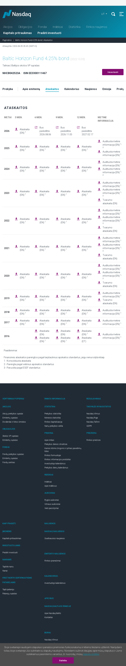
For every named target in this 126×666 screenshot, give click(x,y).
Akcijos (8, 27)
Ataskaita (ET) (86, 340)
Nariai (5, 571)
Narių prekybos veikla (53, 426)
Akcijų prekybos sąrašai (12, 414)
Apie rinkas (49, 440)
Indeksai (58, 27)
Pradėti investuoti (49, 33)
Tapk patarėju (8, 589)
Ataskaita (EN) (24, 131)
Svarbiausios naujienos (54, 538)
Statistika (74, 27)
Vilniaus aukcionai (52, 504)
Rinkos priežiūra (93, 440)
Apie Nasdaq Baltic (52, 613)
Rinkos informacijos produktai (57, 459)
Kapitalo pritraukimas (17, 33)
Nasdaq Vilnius (93, 414)
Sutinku (63, 660)
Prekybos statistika (52, 414)
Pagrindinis (7, 40)
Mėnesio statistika (52, 418)
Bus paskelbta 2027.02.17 (87, 131)
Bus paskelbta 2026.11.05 (66, 131)
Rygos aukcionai (51, 500)
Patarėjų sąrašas (9, 593)
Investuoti (113, 72)
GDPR (89, 426)
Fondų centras (8, 462)
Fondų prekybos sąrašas (13, 454)
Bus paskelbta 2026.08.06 (45, 131)
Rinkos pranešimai (52, 561)
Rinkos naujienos (96, 27)
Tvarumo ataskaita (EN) (110, 202)
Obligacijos (25, 27)
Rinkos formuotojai (52, 455)
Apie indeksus (50, 486)
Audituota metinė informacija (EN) (112, 144)
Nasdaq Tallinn (93, 422)
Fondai (42, 27)
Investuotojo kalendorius (55, 463)
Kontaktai (48, 617)
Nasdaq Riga (92, 418)
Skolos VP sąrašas (10, 436)
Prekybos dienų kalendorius (56, 468)
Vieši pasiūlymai (51, 508)
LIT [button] (103, 14)
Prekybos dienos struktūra (55, 444)
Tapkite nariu (8, 567)
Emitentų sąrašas (10, 418)
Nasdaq (19, 14)
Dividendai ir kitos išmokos (14, 422)
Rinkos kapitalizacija (53, 422)
